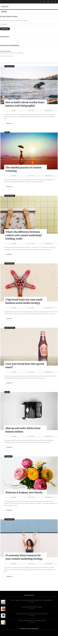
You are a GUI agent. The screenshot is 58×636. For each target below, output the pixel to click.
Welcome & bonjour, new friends (23, 492)
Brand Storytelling (9, 327)
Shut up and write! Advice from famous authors (31, 613)
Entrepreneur (8, 456)
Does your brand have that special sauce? (31, 620)
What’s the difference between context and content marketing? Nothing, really (23, 235)
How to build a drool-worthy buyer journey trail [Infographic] (32, 600)
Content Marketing (9, 195)
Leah (14, 110)
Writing (7, 132)
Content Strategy (9, 66)
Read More (9, 123)
